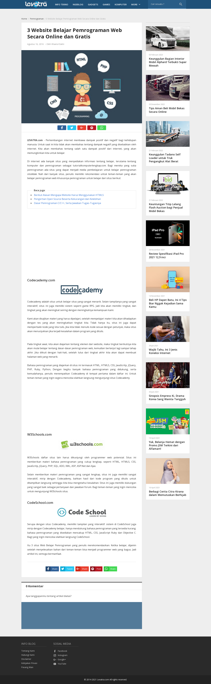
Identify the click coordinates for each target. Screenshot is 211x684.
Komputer (121, 4)
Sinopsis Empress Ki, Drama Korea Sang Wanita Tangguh (168, 395)
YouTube (59, 663)
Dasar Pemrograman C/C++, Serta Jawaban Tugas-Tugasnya (67, 203)
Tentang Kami (28, 650)
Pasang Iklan (27, 667)
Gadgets (93, 4)
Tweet (66, 568)
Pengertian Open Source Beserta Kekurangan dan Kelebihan (67, 199)
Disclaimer (26, 659)
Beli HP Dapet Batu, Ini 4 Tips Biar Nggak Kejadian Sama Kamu (168, 301)
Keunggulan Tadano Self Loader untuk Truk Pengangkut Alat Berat (168, 156)
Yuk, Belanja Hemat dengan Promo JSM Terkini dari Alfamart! (168, 444)
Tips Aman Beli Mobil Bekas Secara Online (168, 108)
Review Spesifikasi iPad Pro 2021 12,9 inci (168, 253)
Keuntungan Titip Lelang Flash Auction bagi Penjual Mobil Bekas (168, 206)
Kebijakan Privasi (29, 663)
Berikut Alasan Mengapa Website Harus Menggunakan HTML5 (69, 195)
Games (106, 4)
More (136, 4)
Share (51, 568)
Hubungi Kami (27, 655)
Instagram (60, 655)
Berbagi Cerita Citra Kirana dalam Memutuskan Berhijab (168, 491)
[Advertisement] (81, 233)
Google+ (59, 659)
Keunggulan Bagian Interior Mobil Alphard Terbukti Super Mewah (168, 60)
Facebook (60, 651)
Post (95, 568)
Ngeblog (78, 4)
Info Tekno (61, 4)
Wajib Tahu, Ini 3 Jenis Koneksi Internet (168, 349)
